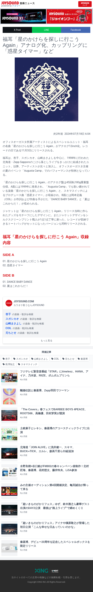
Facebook (76, 30)
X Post (17, 30)
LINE (46, 30)
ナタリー (16, 6)
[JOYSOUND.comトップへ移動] (85, 4)
